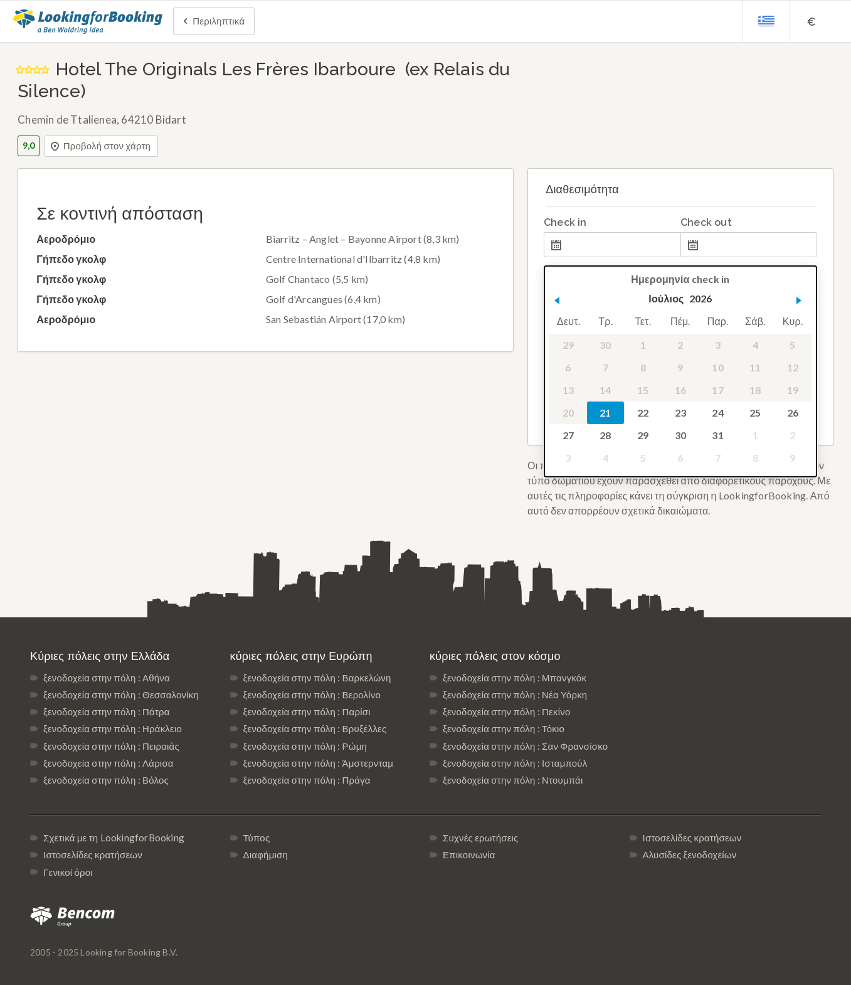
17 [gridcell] (717, 390)
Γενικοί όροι (68, 872)
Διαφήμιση (265, 854)
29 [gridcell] (568, 345)
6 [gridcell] (568, 367)
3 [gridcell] (718, 345)
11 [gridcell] (755, 367)
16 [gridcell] (680, 390)
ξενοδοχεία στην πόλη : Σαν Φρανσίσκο (525, 746)
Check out (706, 222)
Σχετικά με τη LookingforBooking (113, 837)
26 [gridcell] (792, 412)
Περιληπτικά (213, 22)
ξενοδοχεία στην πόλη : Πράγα (307, 779)
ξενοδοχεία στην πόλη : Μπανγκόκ (514, 677)
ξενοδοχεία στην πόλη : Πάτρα (106, 711)
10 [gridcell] (717, 367)
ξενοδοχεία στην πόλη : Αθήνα (106, 677)
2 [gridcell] (680, 345)
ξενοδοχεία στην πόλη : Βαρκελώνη (317, 677)
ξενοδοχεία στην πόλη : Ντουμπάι (513, 779)
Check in (565, 222)
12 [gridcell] (792, 367)
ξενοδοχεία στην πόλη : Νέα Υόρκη (515, 694)
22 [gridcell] (642, 412)
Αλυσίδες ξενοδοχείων (690, 854)
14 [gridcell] (605, 390)
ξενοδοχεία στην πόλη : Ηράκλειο (112, 728)
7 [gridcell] (605, 367)
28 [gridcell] (605, 435)
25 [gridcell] (755, 412)
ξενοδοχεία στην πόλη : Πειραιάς (111, 746)
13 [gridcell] (568, 390)
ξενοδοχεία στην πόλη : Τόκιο (503, 728)
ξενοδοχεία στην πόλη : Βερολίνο (312, 694)
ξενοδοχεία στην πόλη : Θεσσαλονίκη (121, 694)
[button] (556, 300)
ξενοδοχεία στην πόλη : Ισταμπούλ (515, 763)
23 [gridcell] (680, 412)
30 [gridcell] (605, 345)
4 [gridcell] (755, 345)
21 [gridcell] (605, 412)
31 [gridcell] (717, 435)
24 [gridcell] (717, 412)
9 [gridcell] (680, 367)
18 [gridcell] (755, 390)
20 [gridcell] (568, 412)
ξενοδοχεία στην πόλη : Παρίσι (307, 711)
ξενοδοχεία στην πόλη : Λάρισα (108, 763)
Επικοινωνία (469, 854)
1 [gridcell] (643, 345)
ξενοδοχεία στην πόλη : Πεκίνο (506, 711)
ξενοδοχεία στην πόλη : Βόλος (106, 779)
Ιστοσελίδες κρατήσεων (92, 854)
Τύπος (256, 837)
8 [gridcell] (643, 367)
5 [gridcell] (792, 345)
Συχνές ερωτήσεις (480, 837)
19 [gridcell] (792, 390)
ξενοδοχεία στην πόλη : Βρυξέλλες (315, 728)
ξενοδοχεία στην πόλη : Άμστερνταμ (318, 763)
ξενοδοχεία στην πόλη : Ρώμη (305, 746)
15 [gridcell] (642, 390)
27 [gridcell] (568, 435)
